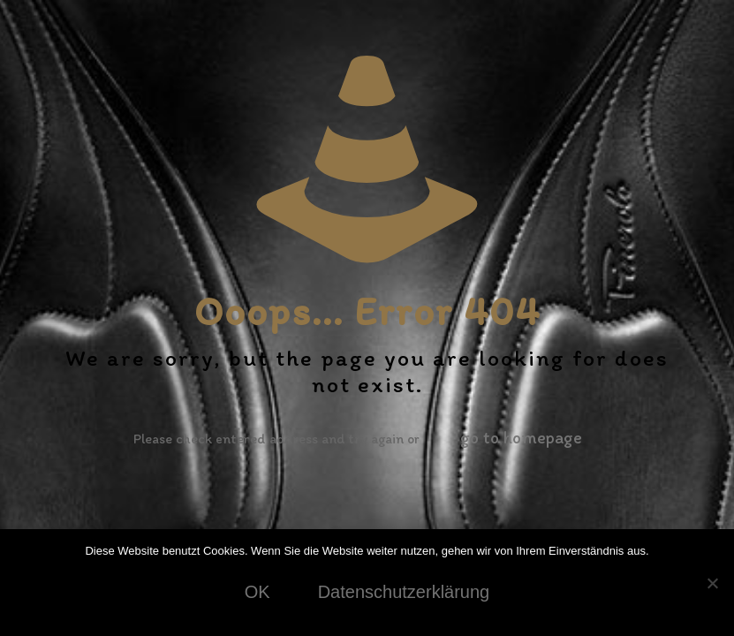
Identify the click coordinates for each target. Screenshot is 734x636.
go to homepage (521, 437)
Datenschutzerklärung (404, 592)
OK (257, 592)
